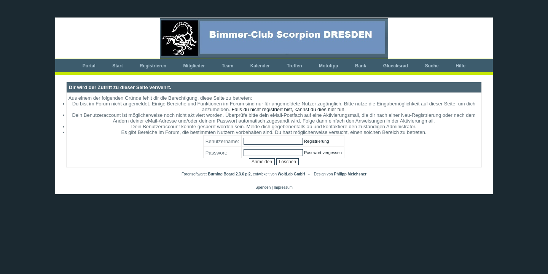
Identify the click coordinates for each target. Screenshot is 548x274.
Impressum (283, 187)
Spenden (263, 187)
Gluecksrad (395, 65)
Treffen (294, 65)
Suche (432, 65)
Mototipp (328, 65)
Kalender (260, 65)
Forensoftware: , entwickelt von (243, 174)
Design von (340, 174)
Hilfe (460, 65)
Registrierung (316, 141)
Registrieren (153, 65)
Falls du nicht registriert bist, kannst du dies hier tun (288, 109)
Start (117, 65)
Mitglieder (194, 65)
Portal (89, 65)
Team (227, 65)
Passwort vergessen (323, 152)
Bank (360, 65)
